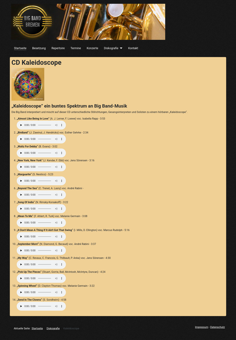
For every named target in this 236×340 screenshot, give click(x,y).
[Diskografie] (120, 48)
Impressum (201, 327)
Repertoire (58, 48)
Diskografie (111, 48)
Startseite (20, 48)
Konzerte (92, 48)
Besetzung (39, 48)
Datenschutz (217, 327)
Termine (75, 48)
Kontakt (133, 48)
